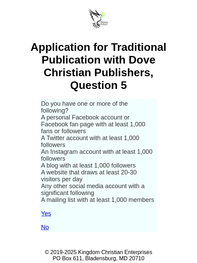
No (45, 227)
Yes (46, 213)
